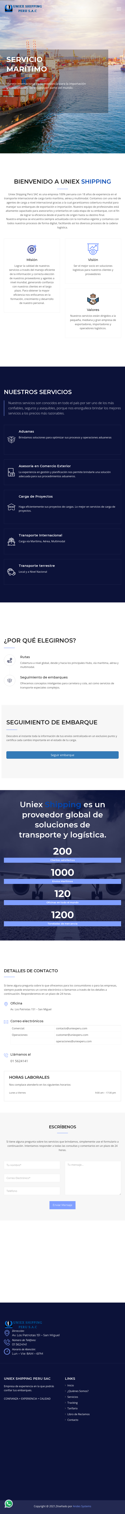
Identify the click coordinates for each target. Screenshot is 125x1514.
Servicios (72, 1397)
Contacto (72, 1420)
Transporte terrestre (37, 566)
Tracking (72, 1402)
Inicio (70, 1385)
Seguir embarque (62, 755)
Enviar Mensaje (62, 1205)
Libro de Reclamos (78, 1414)
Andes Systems (82, 1506)
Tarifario (72, 1408)
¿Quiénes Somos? (78, 1391)
